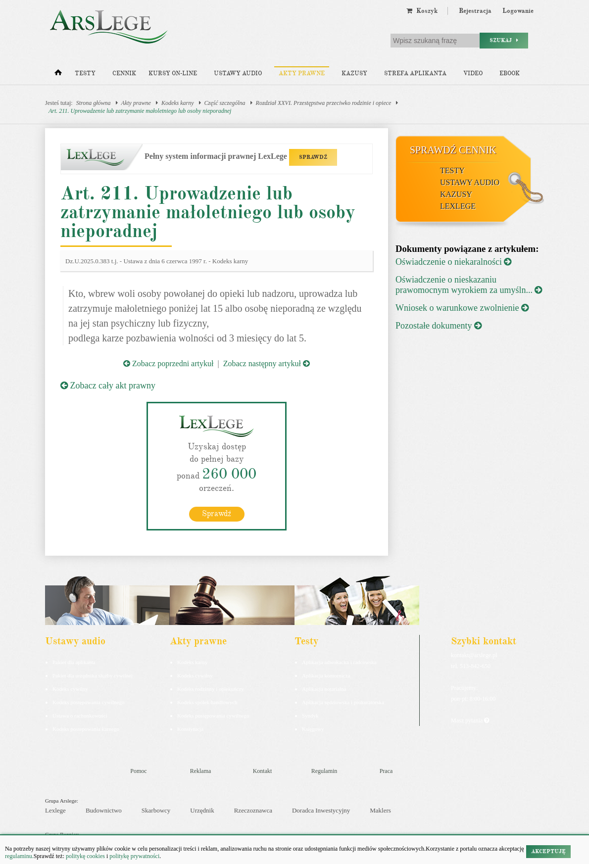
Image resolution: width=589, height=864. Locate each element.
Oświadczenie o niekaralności (453, 262)
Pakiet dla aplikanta (74, 662)
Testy (85, 73)
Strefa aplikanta (415, 73)
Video (473, 73)
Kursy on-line (172, 73)
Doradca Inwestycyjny (321, 810)
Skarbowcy (156, 810)
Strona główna (93, 102)
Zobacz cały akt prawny (107, 385)
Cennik (124, 73)
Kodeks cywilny (70, 688)
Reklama (200, 770)
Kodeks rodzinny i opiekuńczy (210, 688)
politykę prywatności (134, 856)
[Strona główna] (58, 74)
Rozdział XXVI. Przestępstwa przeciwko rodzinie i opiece (324, 102)
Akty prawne (302, 73)
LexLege (458, 206)
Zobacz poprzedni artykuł (168, 363)
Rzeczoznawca (253, 810)
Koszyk (422, 11)
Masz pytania (470, 720)
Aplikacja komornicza (326, 675)
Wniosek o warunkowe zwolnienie (462, 308)
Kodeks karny (177, 102)
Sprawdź (216, 513)
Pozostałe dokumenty (438, 326)
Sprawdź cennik (453, 149)
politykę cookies (85, 856)
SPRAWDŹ (313, 157)
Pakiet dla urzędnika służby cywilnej (92, 675)
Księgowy (313, 728)
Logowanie (518, 11)
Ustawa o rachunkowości (79, 715)
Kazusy (354, 73)
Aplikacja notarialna (324, 688)
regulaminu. (19, 856)
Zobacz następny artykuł (266, 363)
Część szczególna (224, 102)
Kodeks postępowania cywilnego (88, 702)
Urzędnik (202, 810)
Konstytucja (190, 728)
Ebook (509, 73)
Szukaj (504, 40)
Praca (386, 770)
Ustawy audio (238, 73)
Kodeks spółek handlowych (207, 702)
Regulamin (324, 770)
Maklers (380, 810)
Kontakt (262, 770)
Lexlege (55, 810)
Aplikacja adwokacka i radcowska (339, 662)
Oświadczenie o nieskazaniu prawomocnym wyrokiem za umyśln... (468, 285)
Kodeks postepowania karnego (85, 728)
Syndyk (310, 715)
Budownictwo (104, 810)
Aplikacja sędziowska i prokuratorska (343, 702)
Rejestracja (475, 11)
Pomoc (138, 770)
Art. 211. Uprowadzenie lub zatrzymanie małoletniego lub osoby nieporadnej (140, 110)
